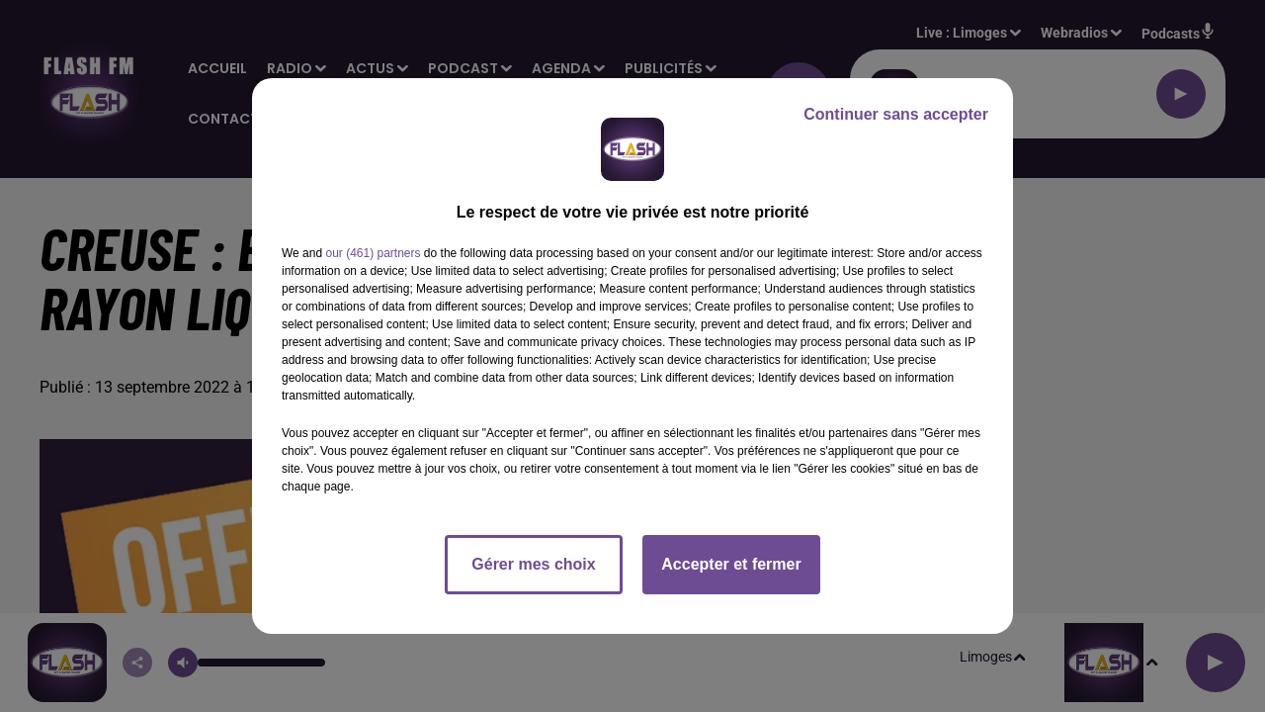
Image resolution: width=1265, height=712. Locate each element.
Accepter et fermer (731, 564)
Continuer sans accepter (895, 114)
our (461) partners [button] (372, 253)
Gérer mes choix (533, 564)
